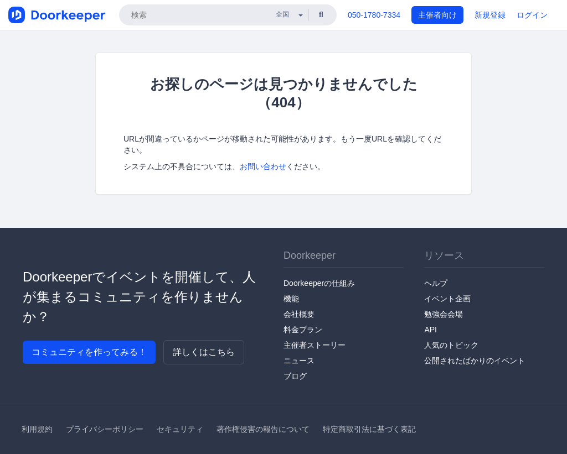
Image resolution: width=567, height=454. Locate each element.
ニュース (299, 360)
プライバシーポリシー (104, 429)
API (430, 329)
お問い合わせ (263, 166)
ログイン (532, 15)
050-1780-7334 (374, 15)
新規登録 (490, 15)
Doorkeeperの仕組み (319, 283)
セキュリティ (180, 429)
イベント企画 (447, 298)
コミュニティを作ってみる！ (89, 352)
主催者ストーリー (315, 345)
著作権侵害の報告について (263, 429)
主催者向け (437, 15)
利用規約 (37, 429)
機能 (291, 298)
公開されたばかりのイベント (474, 360)
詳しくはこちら (204, 352)
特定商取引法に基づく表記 (369, 429)
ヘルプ (435, 283)
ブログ (295, 376)
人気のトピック (451, 345)
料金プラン (303, 329)
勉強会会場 (443, 314)
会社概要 (299, 314)
